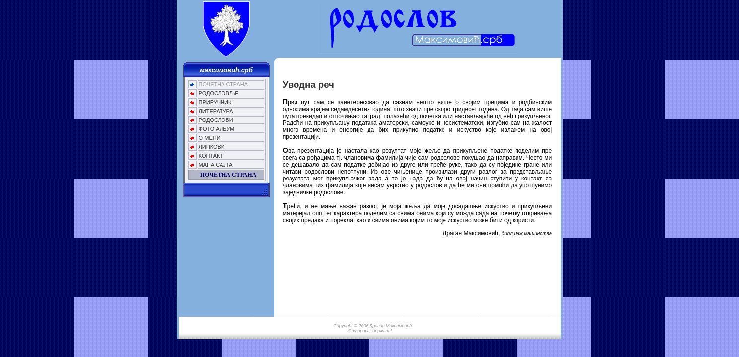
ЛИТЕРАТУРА (216, 111)
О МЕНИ (210, 138)
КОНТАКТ (211, 156)
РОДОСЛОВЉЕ (219, 93)
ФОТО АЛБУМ (217, 129)
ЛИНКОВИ (212, 147)
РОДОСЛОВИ (216, 120)
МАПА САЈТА (216, 165)
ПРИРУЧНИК (215, 102)
